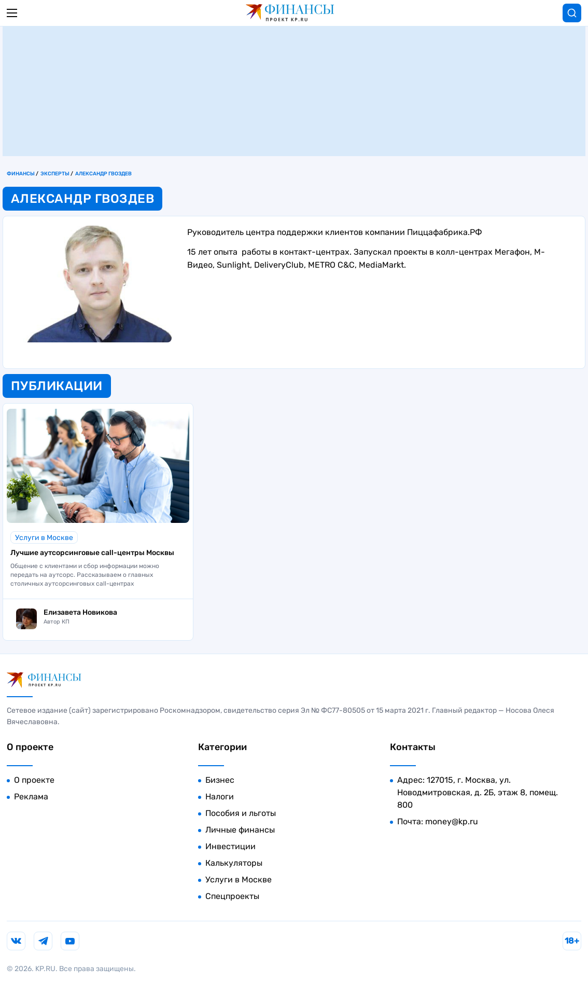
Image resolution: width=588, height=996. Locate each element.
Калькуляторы (233, 863)
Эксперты (54, 174)
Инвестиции (230, 846)
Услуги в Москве (44, 537)
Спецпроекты (232, 896)
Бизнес (219, 780)
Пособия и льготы (240, 813)
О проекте (34, 780)
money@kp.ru (451, 821)
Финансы (21, 174)
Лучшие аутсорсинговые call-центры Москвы (92, 552)
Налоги (219, 796)
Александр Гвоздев (103, 174)
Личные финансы (240, 830)
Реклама (31, 796)
